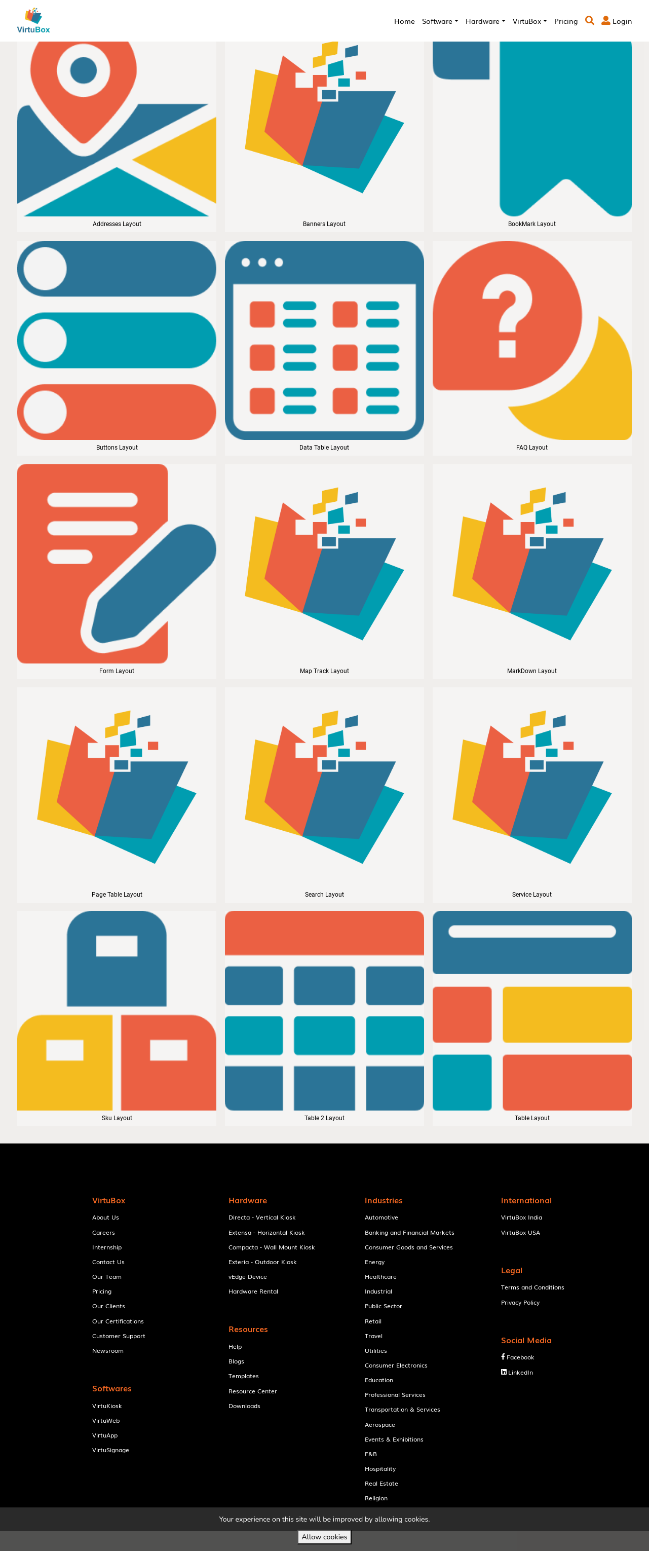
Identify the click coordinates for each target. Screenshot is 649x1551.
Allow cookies (324, 1537)
